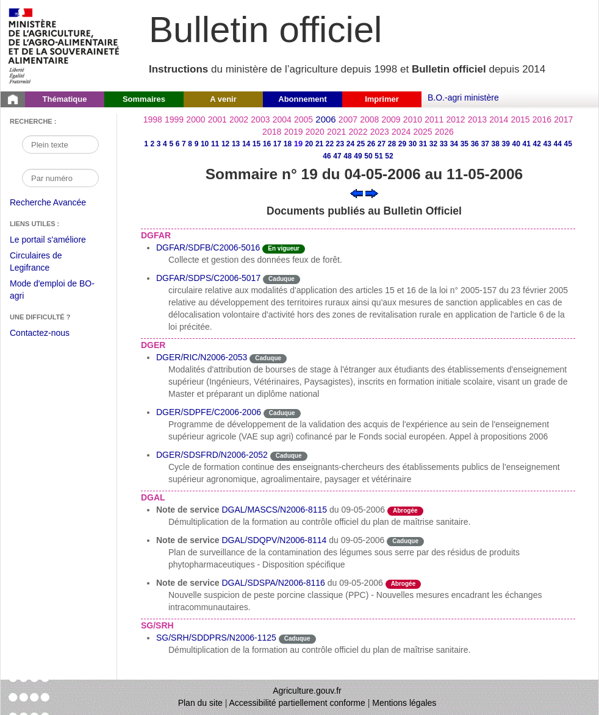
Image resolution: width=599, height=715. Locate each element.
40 (516, 144)
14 (246, 144)
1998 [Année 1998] (152, 119)
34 (454, 144)
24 (350, 144)
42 (537, 144)
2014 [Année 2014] (498, 119)
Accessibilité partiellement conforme (297, 703)
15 (256, 144)
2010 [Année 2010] (412, 119)
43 (547, 144)
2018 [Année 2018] (271, 132)
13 (236, 144)
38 (496, 144)
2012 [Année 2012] (456, 119)
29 (402, 144)
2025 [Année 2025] (422, 132)
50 (368, 156)
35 (464, 144)
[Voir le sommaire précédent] (356, 192)
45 (568, 144)
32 (433, 144)
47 (337, 156)
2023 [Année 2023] (379, 132)
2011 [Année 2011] (434, 119)
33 (444, 144)
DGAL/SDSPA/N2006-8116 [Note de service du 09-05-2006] (273, 583)
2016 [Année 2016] (542, 119)
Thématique (65, 99)
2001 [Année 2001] (217, 119)
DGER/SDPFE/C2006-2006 (208, 412)
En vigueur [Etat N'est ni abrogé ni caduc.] (284, 248)
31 (423, 144)
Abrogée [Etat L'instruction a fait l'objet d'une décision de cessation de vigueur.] (405, 510)
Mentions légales (404, 703)
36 (475, 144)
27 (382, 144)
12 (225, 144)
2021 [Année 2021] (336, 132)
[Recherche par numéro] (60, 178)
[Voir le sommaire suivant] (371, 192)
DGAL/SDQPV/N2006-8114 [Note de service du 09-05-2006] (273, 540)
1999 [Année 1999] (174, 119)
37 (485, 144)
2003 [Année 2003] (260, 119)
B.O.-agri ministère (463, 97)
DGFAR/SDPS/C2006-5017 (208, 278)
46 (327, 156)
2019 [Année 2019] (293, 132)
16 (267, 144)
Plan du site (200, 703)
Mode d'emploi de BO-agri (52, 291)
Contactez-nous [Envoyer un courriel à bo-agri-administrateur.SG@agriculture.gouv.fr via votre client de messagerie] (40, 333)
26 (371, 144)
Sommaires (144, 99)
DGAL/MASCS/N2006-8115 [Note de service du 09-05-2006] (274, 509)
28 (392, 144)
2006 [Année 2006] (325, 119)
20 (309, 144)
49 (358, 156)
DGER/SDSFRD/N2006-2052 (212, 455)
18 (288, 144)
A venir (223, 99)
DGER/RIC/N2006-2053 (201, 357)
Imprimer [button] (382, 99)
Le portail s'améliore (57, 240)
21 (319, 144)
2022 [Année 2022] (357, 132)
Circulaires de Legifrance (45, 263)
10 (205, 144)
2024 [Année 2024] (401, 132)
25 (361, 144)
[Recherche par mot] (60, 144)
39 (506, 144)
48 (347, 156)
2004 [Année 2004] (282, 119)
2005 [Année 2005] (303, 119)
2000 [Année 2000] (195, 119)
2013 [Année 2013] (477, 119)
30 (413, 144)
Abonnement (302, 99)
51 (378, 156)
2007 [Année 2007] (348, 119)
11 (215, 144)
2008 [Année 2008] (369, 119)
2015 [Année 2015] (520, 119)
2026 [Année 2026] (444, 132)
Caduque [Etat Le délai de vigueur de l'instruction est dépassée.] (281, 279)
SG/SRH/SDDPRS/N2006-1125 (216, 637)
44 (558, 144)
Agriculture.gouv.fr (307, 690)
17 (277, 144)
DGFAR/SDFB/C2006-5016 (208, 247)
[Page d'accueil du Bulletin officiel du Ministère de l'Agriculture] (13, 99)
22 (330, 144)
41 (527, 144)
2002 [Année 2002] (238, 119)
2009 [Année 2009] (391, 119)
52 (389, 156)
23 (340, 144)
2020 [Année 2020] (315, 132)
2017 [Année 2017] (563, 119)
